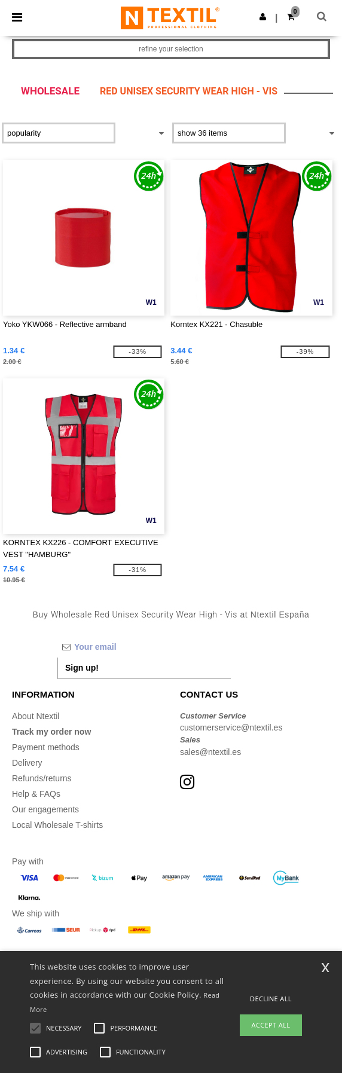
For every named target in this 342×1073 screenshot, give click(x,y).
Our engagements (45, 809)
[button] (262, 17)
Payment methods (46, 747)
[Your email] (144, 647)
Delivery (27, 763)
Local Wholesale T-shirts (57, 825)
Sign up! (82, 667)
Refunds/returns (42, 778)
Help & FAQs (36, 794)
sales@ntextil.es (210, 752)
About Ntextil (35, 716)
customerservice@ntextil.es (231, 727)
